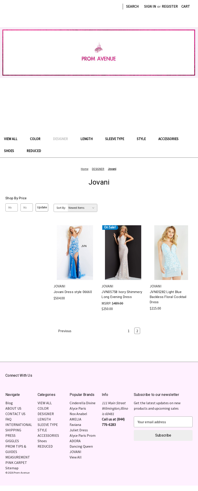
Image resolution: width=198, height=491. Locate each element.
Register (170, 6)
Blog (9, 403)
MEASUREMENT (17, 457)
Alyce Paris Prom (83, 435)
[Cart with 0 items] (186, 6)
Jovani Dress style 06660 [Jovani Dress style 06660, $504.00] (73, 292)
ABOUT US (13, 408)
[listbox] (82, 208)
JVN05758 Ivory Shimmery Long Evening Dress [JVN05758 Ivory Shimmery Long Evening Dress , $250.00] (122, 294)
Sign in (150, 6)
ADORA (75, 441)
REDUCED (34, 151)
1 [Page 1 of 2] (129, 331)
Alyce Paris (78, 408)
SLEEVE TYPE (117, 139)
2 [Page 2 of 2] (137, 331)
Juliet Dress (79, 430)
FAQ (8, 419)
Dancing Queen (81, 446)
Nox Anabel (78, 413)
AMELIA (75, 419)
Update (42, 207)
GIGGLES (12, 441)
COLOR (37, 139)
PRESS (10, 435)
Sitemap (11, 468)
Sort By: (61, 208)
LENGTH (88, 139)
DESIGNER (62, 139)
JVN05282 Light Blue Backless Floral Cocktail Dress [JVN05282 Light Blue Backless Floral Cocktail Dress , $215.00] (168, 297)
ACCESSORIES (170, 139)
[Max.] (26, 207)
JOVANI (75, 451)
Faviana (75, 424)
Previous (62, 331)
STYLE (143, 139)
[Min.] (11, 207)
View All (76, 457)
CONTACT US (15, 413)
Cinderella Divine (83, 403)
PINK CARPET (16, 462)
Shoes (11, 151)
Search (132, 6)
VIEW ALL (13, 139)
